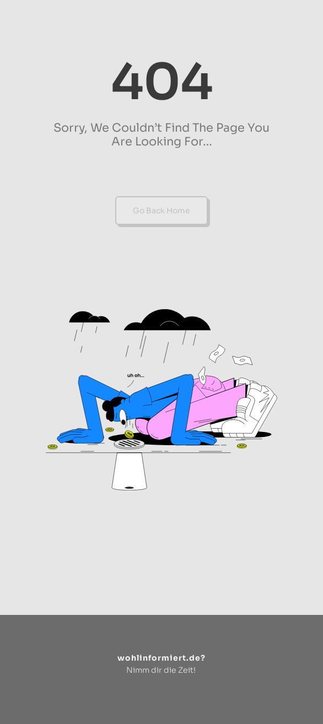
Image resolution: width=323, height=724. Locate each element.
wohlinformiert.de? (161, 658)
